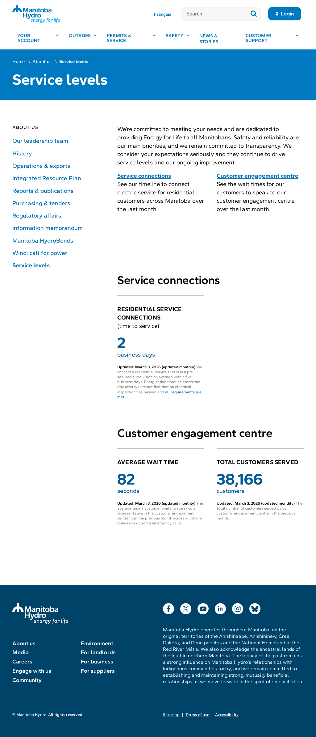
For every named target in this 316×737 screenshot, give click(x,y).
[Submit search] (254, 14)
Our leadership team (40, 141)
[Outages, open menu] (83, 38)
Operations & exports (41, 166)
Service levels (31, 265)
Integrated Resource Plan (46, 178)
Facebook (168, 607)
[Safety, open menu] (177, 38)
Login (287, 14)
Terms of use (197, 715)
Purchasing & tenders (41, 203)
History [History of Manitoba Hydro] (22, 153)
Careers (22, 662)
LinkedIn (220, 607)
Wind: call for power (39, 253)
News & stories (208, 38)
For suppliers (98, 671)
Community (27, 680)
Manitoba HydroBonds (42, 240)
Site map (171, 715)
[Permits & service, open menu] (131, 38)
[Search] (214, 14)
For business (97, 662)
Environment (97, 643)
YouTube (203, 607)
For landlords (98, 652)
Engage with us (31, 671)
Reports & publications (42, 191)
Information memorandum (47, 228)
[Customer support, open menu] (272, 38)
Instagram (237, 607)
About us (42, 61)
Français (162, 14)
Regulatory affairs (36, 215)
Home (18, 61)
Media (20, 652)
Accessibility (227, 715)
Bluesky (254, 607)
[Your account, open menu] (38, 38)
